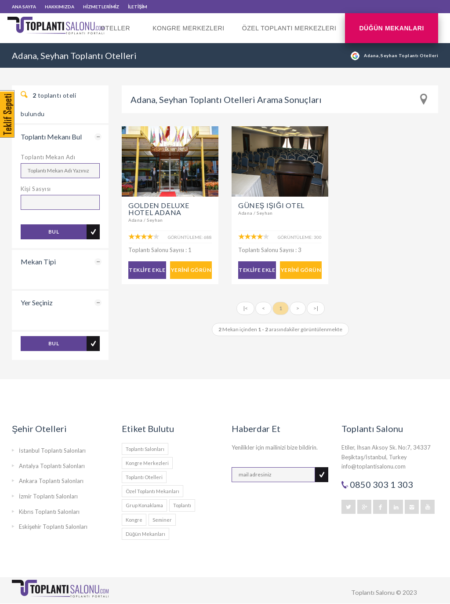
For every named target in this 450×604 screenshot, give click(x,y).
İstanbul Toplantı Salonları (52, 450)
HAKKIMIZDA (59, 6)
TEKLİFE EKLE (147, 270)
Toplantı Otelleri (144, 477)
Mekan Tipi (38, 261)
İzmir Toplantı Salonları (48, 496)
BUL (53, 231)
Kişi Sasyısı (36, 188)
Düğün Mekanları (391, 28)
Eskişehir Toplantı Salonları (53, 526)
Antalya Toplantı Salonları (52, 465)
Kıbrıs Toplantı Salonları (49, 511)
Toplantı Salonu (373, 592)
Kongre (134, 520)
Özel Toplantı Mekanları (152, 491)
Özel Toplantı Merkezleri (289, 28)
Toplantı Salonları (145, 449)
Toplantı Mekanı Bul (51, 136)
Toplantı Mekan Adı (48, 157)
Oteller (117, 34)
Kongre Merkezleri (188, 28)
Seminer (162, 520)
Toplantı (182, 505)
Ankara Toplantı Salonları (51, 480)
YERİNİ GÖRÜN (191, 270)
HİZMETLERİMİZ (101, 6)
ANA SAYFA (24, 6)
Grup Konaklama (144, 505)
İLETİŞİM (137, 6)
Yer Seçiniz (37, 302)
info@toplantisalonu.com (373, 466)
